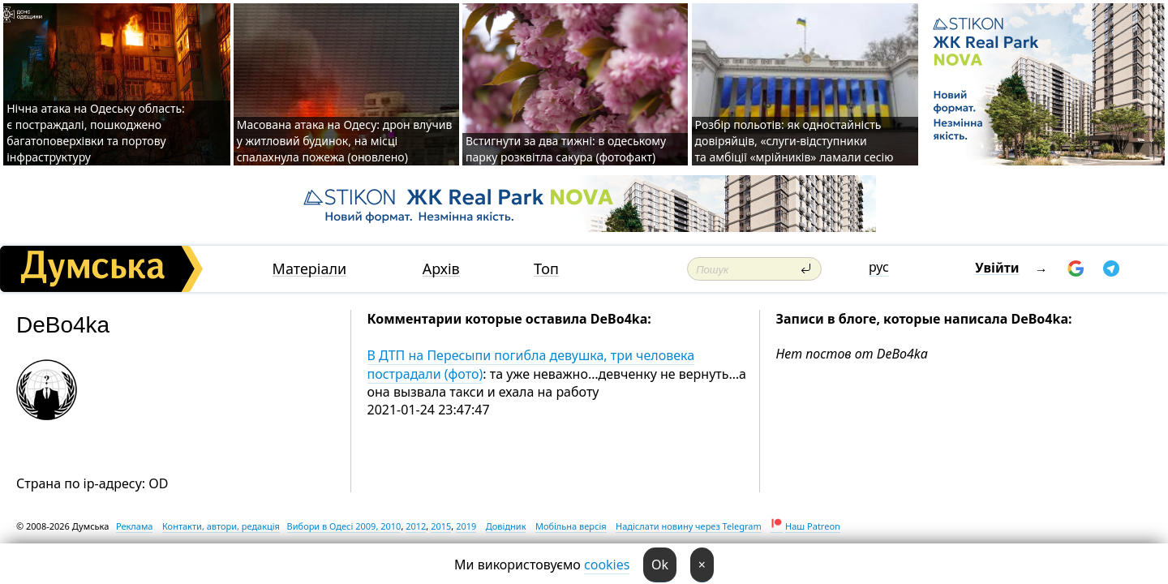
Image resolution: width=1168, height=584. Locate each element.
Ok (659, 564)
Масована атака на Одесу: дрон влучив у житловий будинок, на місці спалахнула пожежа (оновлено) (345, 141)
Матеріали (310, 269)
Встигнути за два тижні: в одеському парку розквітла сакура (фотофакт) (566, 149)
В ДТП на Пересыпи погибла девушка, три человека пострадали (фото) (531, 364)
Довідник (506, 526)
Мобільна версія (571, 526)
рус (879, 267)
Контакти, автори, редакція (221, 526)
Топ (546, 269)
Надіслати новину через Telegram (689, 526)
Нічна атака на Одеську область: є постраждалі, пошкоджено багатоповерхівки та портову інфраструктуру (95, 133)
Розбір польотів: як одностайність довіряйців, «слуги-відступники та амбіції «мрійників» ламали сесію (794, 141)
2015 (441, 526)
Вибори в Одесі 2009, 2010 (344, 526)
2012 (416, 526)
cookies (606, 564)
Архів (441, 269)
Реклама (134, 526)
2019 (466, 526)
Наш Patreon (812, 526)
